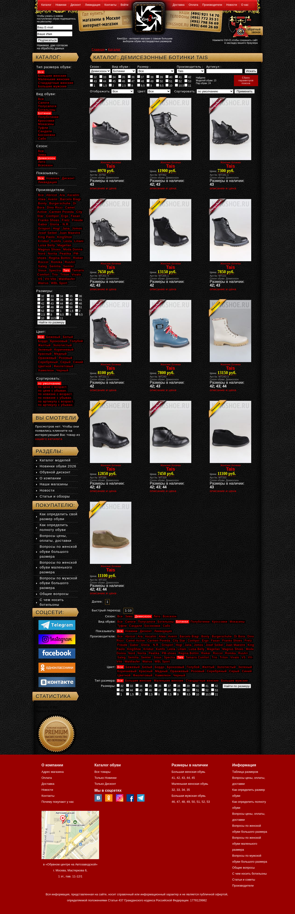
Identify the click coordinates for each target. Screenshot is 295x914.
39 (159, 77)
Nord (131, 653)
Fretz (248, 640)
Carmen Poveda (158, 640)
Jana (188, 645)
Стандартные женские (202, 680)
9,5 (160, 85)
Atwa (162, 636)
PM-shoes (169, 653)
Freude (122, 645)
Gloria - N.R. (150, 645)
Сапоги (130, 621)
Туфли (122, 625)
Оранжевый (179, 671)
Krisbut (148, 649)
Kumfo (160, 649)
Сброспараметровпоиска (246, 80)
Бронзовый (175, 667)
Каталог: (48, 57)
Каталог (46, 4)
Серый (234, 671)
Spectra (169, 657)
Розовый (198, 671)
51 (168, 81)
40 (168, 77)
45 (112, 81)
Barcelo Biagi (189, 636)
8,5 (141, 85)
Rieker (206, 653)
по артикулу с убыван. (56, 405)
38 (150, 77)
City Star (179, 640)
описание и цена (103, 188)
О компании (50, 478)
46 (121, 81)
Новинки (61, 4)
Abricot (130, 636)
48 (140, 81)
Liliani (182, 649)
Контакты (110, 4)
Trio (214, 657)
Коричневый (127, 671)
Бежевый (133, 667)
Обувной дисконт (55, 472)
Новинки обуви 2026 (58, 466)
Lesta (171, 649)
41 (178, 77)
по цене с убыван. (52, 390)
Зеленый (245, 667)
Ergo (205, 640)
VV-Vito (50, 279)
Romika (230, 653)
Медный (161, 671)
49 (150, 81)
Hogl (179, 645)
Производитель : (190, 66)
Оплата (193, 4)
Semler (146, 657)
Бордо (160, 667)
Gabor (134, 645)
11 (187, 85)
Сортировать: (185, 91)
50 (159, 81)
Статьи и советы (243, 879)
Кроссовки (219, 621)
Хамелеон (163, 675)
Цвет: (142, 91)
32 (93, 77)
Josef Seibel (214, 645)
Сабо (166, 625)
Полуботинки (200, 621)
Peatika (154, 653)
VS (244, 657)
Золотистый (226, 667)
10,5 (179, 85)
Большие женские (138, 680)
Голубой (193, 667)
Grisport (168, 645)
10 (168, 85)
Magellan (213, 649)
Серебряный (217, 671)
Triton (224, 657)
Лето (156, 616)
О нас (244, 4)
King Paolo (46, 237)
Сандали (135, 625)
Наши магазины (54, 484)
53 (187, 81)
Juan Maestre (235, 645)
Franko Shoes (232, 640)
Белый (147, 667)
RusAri (243, 653)
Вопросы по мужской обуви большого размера (58, 583)
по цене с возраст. (52, 387)
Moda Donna (73, 249)
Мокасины (237, 621)
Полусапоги (146, 621)
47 (131, 81)
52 (178, 81)
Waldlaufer (132, 661)
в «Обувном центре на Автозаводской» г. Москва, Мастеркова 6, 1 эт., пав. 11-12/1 (70, 870)
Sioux (157, 657)
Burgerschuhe (222, 636)
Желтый (208, 667)
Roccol (218, 653)
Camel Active (135, 640)
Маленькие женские (168, 680)
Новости (231, 4)
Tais (180, 657)
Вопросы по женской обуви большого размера (58, 551)
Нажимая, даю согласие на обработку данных (52, 47)
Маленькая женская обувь (189, 783)
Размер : (143, 66)
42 (187, 77)
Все (120, 616)
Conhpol (194, 640)
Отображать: (100, 91)
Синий (247, 671)
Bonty (205, 636)
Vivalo (234, 657)
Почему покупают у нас (57, 801)
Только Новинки (105, 777)
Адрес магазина (52, 771)
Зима (129, 616)
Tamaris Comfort (197, 657)
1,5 (103, 85)
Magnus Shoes (233, 649)
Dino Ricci (55, 207)
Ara (140, 636)
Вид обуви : (121, 66)
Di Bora (239, 636)
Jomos (198, 645)
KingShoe (134, 649)
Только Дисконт (105, 783)
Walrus (147, 661)
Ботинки (182, 621)
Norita (142, 653)
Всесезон (170, 616)
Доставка (179, 4)
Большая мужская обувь (188, 795)
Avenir (172, 636)
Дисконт (76, 4)
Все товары (102, 771)
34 (112, 77)
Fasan (215, 640)
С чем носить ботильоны (249, 873)
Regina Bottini (188, 653)
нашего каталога (48, 439)
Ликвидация (92, 4)
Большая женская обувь (188, 771)
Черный (179, 675)
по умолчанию (49, 383)
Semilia (133, 657)
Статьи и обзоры (55, 496)
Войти (124, 4)
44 (102, 81)
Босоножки (153, 625)
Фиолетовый (143, 675)
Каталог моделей (55, 460)
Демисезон (143, 616)
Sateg (121, 657)
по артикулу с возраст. (56, 401)
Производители (212, 4)
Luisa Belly (197, 649)
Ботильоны (166, 621)
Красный (146, 671)
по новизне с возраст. (55, 394)
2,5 (122, 85)
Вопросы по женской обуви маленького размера (58, 567)
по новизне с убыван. (55, 397)
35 (121, 77)
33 (102, 77)
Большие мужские (234, 680)
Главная (98, 49)
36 (131, 77)
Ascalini (150, 636)
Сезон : (95, 66)
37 (140, 77)
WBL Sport (162, 661)
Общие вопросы (54, 594)
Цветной (124, 675)
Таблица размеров (245, 771)
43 (93, 81)
